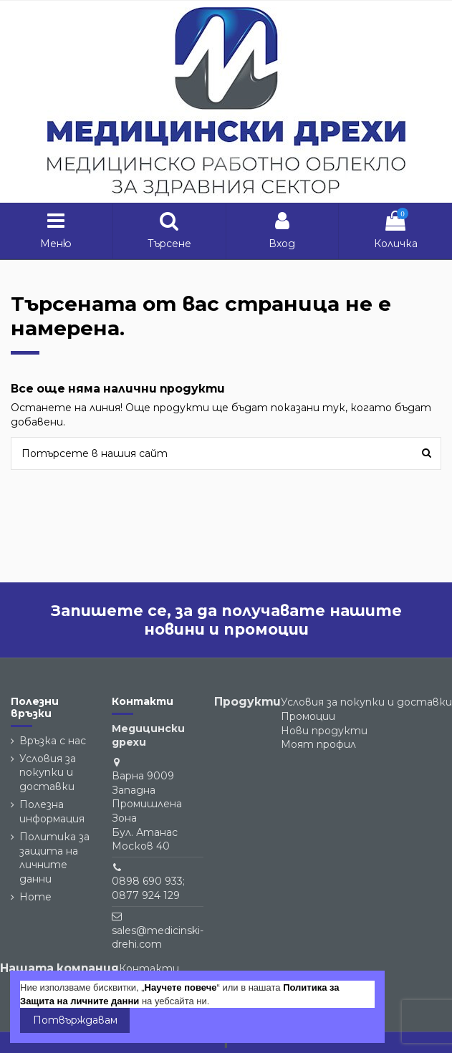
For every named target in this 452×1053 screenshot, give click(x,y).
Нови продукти (324, 730)
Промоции (308, 716)
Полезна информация (52, 811)
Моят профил (318, 744)
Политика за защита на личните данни (54, 857)
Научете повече (181, 987)
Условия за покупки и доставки (47, 772)
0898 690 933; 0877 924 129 (148, 888)
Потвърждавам (75, 1020)
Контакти (149, 968)
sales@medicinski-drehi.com (157, 937)
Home (35, 896)
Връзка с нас (52, 740)
